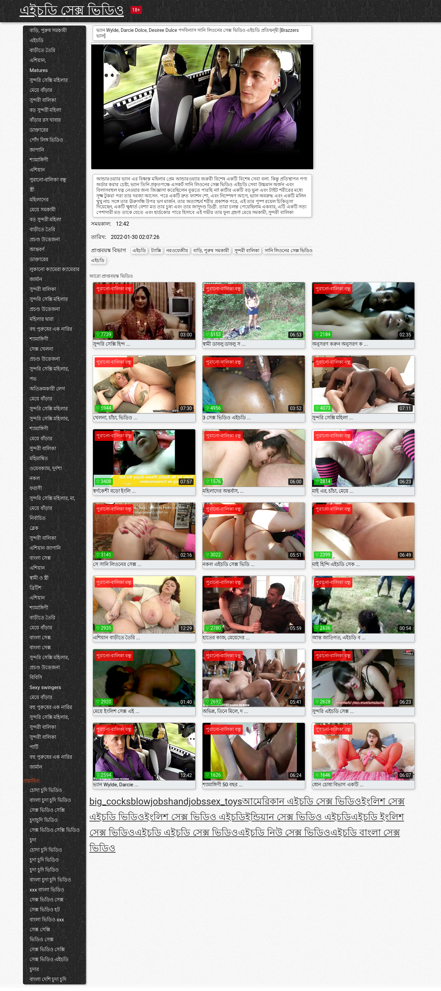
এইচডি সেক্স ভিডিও (72, 10)
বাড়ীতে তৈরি (42, 50)
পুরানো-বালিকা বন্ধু (48, 180)
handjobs (187, 801)
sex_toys (224, 801)
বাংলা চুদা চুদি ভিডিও (50, 800)
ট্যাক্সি (156, 250)
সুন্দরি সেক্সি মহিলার (49, 80)
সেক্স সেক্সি (40, 930)
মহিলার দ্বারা (41, 319)
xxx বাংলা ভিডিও (47, 890)
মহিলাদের (39, 200)
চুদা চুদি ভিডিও (44, 860)
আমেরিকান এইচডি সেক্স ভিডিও (301, 801)
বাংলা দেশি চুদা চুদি (48, 979)
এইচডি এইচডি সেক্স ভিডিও (186, 832)
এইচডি (37, 40)
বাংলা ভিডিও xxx (47, 920)
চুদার (34, 969)
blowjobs (149, 801)
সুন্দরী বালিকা (43, 100)
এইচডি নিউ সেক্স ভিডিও (284, 832)
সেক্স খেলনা (41, 349)
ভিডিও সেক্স (41, 940)
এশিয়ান (37, 170)
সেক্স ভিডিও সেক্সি (47, 810)
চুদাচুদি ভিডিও (44, 820)
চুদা (33, 840)
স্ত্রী (32, 190)
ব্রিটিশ (36, 588)
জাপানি (37, 150)
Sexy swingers (45, 687)
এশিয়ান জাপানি (45, 548)
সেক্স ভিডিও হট (45, 910)
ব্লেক (34, 528)
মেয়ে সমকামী (42, 210)
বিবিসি (36, 677)
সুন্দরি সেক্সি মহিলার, (49, 369)
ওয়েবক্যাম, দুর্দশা (46, 468)
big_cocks (110, 801)
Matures (39, 70)
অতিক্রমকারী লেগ (47, 389)
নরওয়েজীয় (177, 250)
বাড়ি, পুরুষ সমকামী (48, 31)
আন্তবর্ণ (37, 249)
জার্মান (36, 279)
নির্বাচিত (37, 518)
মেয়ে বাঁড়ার (41, 90)
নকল (35, 478)
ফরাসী (36, 488)
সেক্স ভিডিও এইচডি (49, 959)
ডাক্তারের (39, 130)
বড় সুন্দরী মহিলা (45, 110)
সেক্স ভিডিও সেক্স (46, 900)
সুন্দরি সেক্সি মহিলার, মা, (52, 498)
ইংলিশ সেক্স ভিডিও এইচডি (194, 817)
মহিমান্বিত (39, 458)
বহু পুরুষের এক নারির (51, 329)
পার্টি (34, 747)
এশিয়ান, (38, 60)
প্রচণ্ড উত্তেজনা (45, 240)
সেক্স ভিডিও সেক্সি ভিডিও (55, 830)
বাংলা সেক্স (40, 558)
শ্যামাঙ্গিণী (39, 160)
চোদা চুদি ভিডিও (46, 790)
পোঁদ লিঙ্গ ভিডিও (46, 140)
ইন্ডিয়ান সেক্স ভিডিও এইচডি (298, 817)
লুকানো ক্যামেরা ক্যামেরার (54, 269)
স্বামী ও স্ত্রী (39, 578)
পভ (33, 379)
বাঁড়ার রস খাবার (45, 120)
